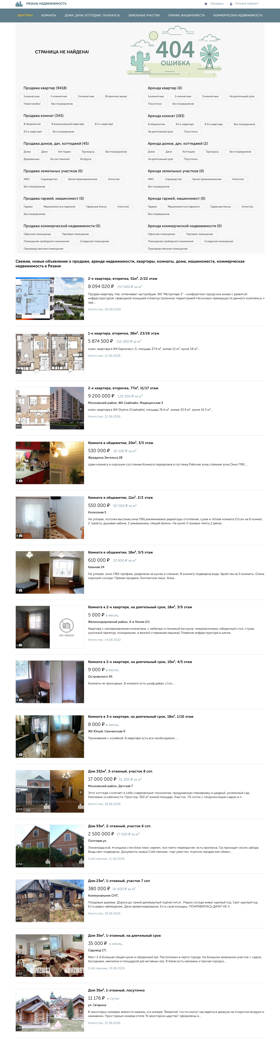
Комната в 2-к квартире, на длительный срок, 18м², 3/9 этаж (140, 623)
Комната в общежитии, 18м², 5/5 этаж (120, 568)
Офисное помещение (38, 248)
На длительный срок (162, 104)
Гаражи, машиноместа (186, 15)
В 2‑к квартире (111, 125)
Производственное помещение (44, 264)
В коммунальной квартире (72, 125)
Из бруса (30, 170)
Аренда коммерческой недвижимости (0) (187, 240)
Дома (28, 154)
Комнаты (48, 15)
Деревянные (67, 162)
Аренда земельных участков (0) (178, 183)
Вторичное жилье (35, 104)
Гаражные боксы (102, 220)
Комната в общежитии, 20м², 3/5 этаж (120, 459)
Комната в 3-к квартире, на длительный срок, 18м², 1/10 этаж (140, 733)
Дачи (47, 154)
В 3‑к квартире (33, 133)
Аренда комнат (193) (168, 117)
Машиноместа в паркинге (62, 220)
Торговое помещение (80, 248)
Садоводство (52, 191)
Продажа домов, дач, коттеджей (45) (58, 146)
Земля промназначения (89, 191)
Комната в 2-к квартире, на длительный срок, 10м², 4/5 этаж (140, 678)
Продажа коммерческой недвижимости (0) (64, 240)
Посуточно (194, 104)
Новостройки (69, 104)
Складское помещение (99, 256)
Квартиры (25, 15)
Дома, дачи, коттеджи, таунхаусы (92, 15)
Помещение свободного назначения (48, 256)
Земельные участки (144, 15)
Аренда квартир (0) (166, 88)
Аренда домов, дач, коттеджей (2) (180, 154)
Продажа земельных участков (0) (55, 183)
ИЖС (27, 191)
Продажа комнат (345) (45, 117)
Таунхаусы (95, 154)
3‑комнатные (91, 96)
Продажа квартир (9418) (47, 88)
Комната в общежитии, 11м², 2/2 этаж (120, 514)
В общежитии (33, 125)
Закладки (213, 3)
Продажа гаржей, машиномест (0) (56, 212)
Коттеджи (69, 154)
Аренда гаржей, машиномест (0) (179, 212)
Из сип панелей (98, 162)
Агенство (122, 191)
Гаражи (28, 220)
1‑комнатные (32, 96)
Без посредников (101, 104)
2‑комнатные (62, 96)
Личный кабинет (244, 3)
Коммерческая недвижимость (237, 15)
